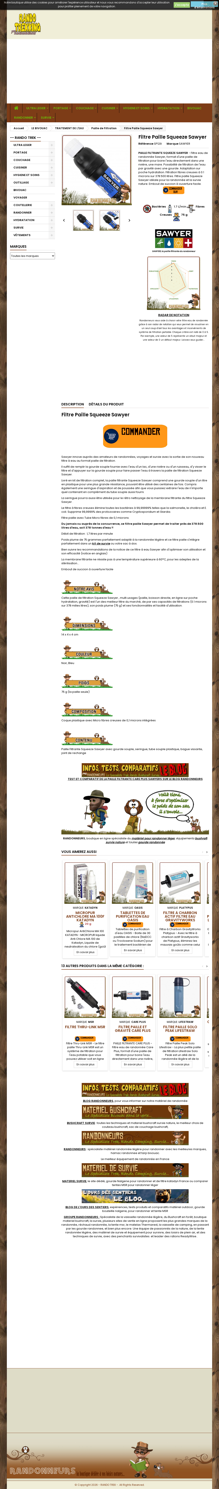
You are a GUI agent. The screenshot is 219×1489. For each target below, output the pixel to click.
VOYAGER (20, 198)
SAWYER (184, 144)
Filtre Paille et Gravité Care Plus (133, 1028)
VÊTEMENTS (22, 235)
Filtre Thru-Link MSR (85, 1027)
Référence (145, 144)
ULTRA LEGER (36, 108)
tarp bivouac (150, 1153)
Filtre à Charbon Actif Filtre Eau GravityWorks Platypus (180, 918)
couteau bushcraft (115, 1127)
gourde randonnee (89, 1229)
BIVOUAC (194, 108)
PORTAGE (60, 108)
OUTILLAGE (21, 182)
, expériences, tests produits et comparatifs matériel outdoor (129, 1207)
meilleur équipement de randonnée (130, 1159)
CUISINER (108, 108)
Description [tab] (72, 404)
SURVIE (46, 117)
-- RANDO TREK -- (25, 137)
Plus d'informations (204, 4)
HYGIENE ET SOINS (136, 108)
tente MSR (161, 1211)
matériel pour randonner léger (153, 838)
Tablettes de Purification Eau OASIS (132, 916)
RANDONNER (23, 117)
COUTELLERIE (22, 205)
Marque (172, 144)
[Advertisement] (109, 71)
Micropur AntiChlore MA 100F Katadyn (85, 916)
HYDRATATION (168, 108)
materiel (153, 1123)
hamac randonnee (124, 1153)
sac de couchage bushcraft (148, 1127)
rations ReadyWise (183, 1236)
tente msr (118, 1225)
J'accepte (182, 5)
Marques (18, 246)
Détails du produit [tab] (106, 404)
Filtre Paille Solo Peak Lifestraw (180, 1028)
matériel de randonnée (171, 1101)
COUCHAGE (85, 108)
